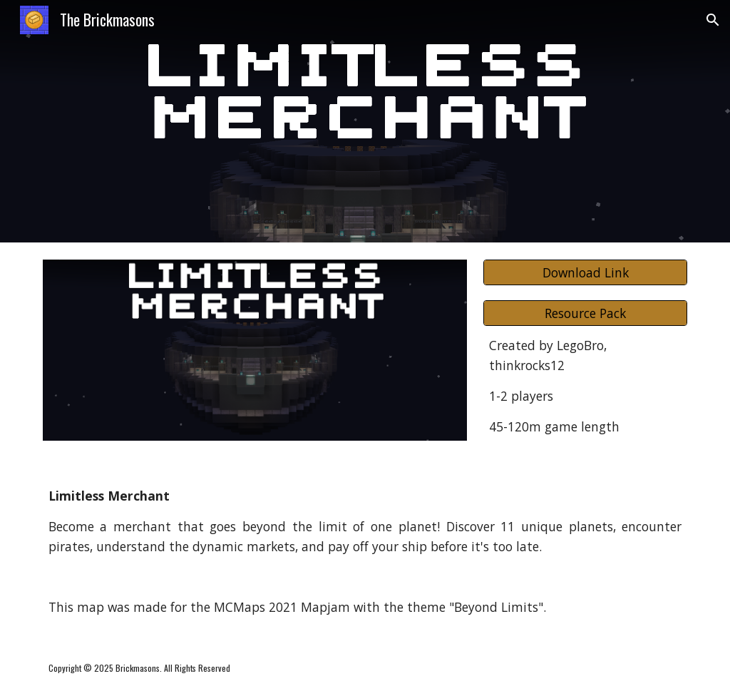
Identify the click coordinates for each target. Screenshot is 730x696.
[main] (585, 386)
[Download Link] (585, 272)
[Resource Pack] (585, 313)
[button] (713, 20)
